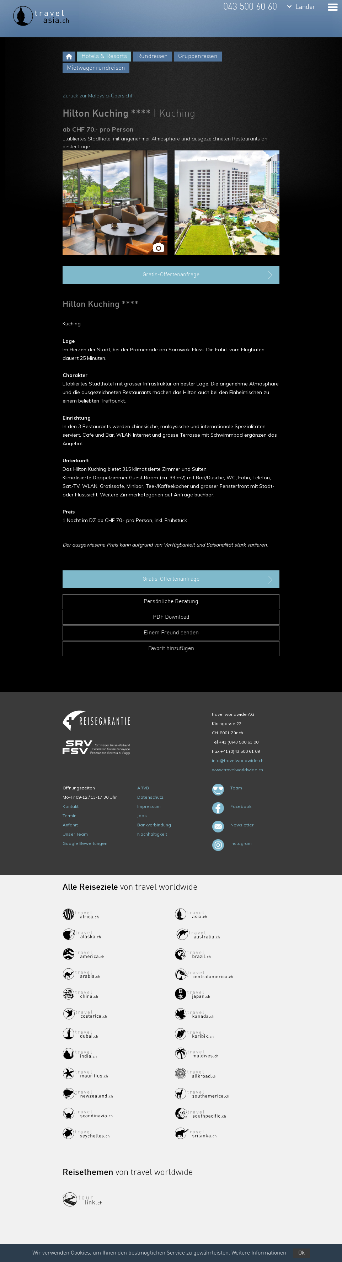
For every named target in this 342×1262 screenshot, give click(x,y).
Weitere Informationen (258, 1253)
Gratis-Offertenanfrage (208, 275)
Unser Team (75, 834)
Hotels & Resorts (104, 56)
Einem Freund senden (171, 633)
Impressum (149, 806)
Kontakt (71, 806)
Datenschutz (150, 797)
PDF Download (171, 617)
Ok (301, 1253)
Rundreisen (152, 56)
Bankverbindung (154, 824)
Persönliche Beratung (171, 602)
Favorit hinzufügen (171, 648)
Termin (69, 815)
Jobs (142, 815)
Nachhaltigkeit (152, 834)
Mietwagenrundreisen (96, 68)
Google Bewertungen (85, 843)
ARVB (143, 787)
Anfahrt (70, 824)
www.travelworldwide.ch (237, 769)
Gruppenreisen (198, 56)
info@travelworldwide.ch (237, 760)
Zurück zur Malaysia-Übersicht (97, 95)
